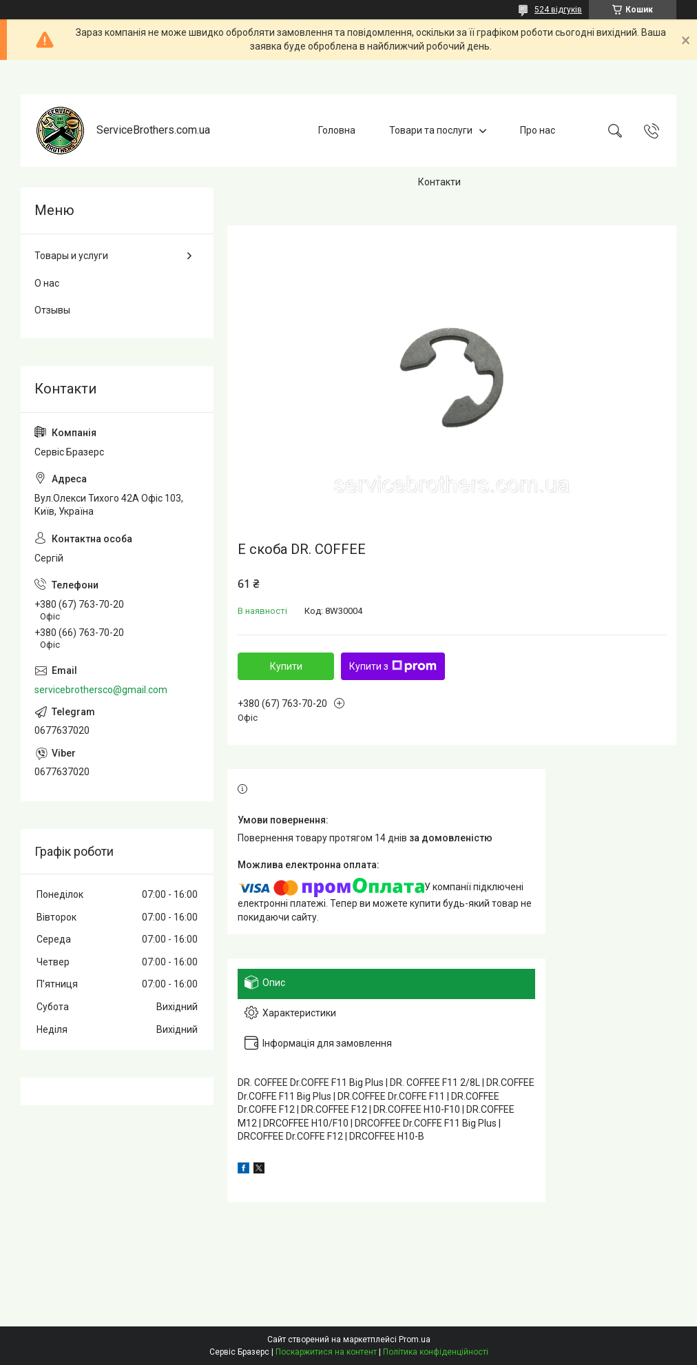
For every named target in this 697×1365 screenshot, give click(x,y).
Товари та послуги (430, 130)
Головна (336, 130)
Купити (286, 666)
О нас (46, 283)
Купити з (393, 666)
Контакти (439, 181)
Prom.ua (414, 1339)
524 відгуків (558, 9)
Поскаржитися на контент (326, 1352)
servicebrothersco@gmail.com (100, 689)
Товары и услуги (71, 255)
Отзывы (52, 310)
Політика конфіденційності (435, 1352)
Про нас (537, 130)
